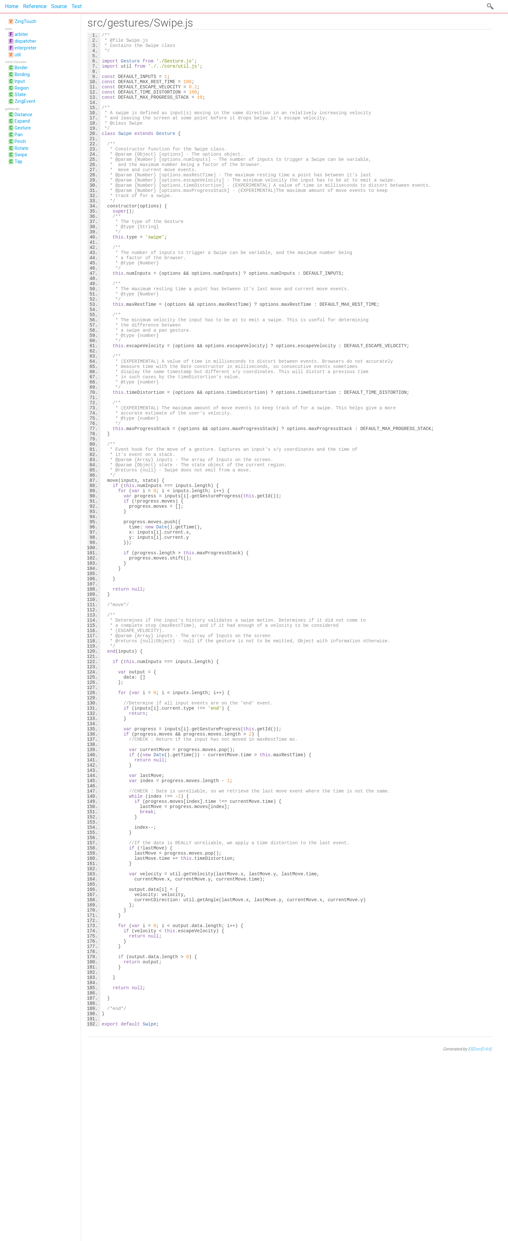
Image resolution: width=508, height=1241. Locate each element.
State (20, 94)
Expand (22, 121)
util (18, 54)
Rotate (22, 148)
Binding (22, 74)
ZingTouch (25, 21)
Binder (21, 67)
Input (20, 81)
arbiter (21, 34)
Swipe (21, 154)
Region (22, 88)
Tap (18, 161)
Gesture (23, 127)
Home (11, 6)
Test (77, 6)
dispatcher (25, 41)
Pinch (20, 141)
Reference (35, 6)
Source (59, 6)
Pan (19, 134)
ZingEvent (25, 101)
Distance (23, 114)
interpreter (26, 47)
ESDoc (480, 1235)
